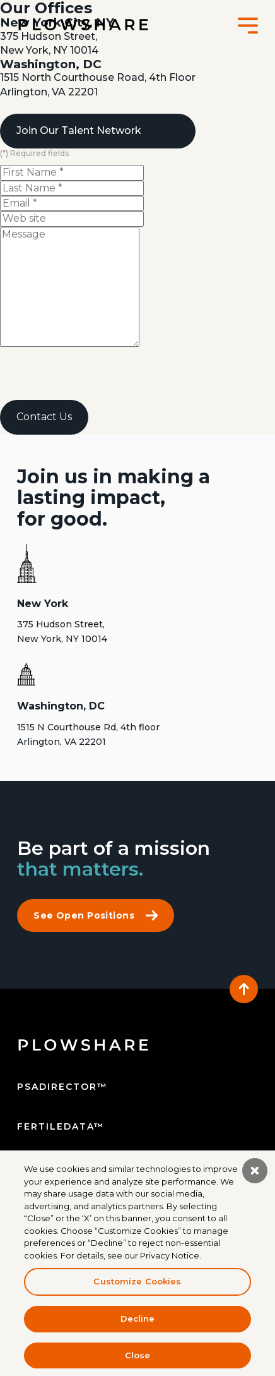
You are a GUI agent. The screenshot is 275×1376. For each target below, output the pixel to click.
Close (138, 1359)
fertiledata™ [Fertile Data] (61, 1126)
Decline (137, 1322)
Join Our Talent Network (78, 130)
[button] (248, 25)
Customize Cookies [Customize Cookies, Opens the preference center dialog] (137, 1286)
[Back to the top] (244, 989)
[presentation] (96, 375)
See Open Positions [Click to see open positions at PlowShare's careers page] (95, 915)
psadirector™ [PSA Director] (62, 1086)
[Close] (255, 1174)
